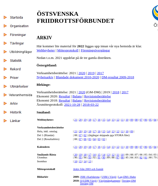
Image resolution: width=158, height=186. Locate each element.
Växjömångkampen (109, 180)
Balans (77, 96)
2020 (81, 73)
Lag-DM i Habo (127, 176)
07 (141, 119)
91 (99, 157)
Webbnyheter (46, 50)
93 (89, 157)
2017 (100, 73)
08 (136, 119)
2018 (115, 92)
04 (155, 119)
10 (127, 119)
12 (117, 119)
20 (80, 119)
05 (150, 119)
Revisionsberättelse (97, 96)
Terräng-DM (129, 180)
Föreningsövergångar (95, 50)
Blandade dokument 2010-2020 (77, 77)
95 (80, 157)
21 (75, 119)
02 (85, 135)
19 (85, 119)
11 (122, 119)
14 (108, 119)
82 (141, 157)
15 (103, 119)
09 (131, 119)
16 (99, 119)
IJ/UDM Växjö (88, 180)
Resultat (64, 96)
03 (99, 139)
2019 (91, 73)
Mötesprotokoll (67, 50)
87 (117, 157)
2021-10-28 (72, 104)
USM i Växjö (109, 176)
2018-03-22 (91, 104)
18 (89, 119)
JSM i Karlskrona (89, 176)
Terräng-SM (86, 183)
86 (122, 157)
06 (145, 119)
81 (145, 157)
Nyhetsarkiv (45, 77)
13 (113, 119)
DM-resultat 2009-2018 (118, 77)
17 (94, 119)
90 (103, 157)
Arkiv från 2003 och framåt (88, 169)
